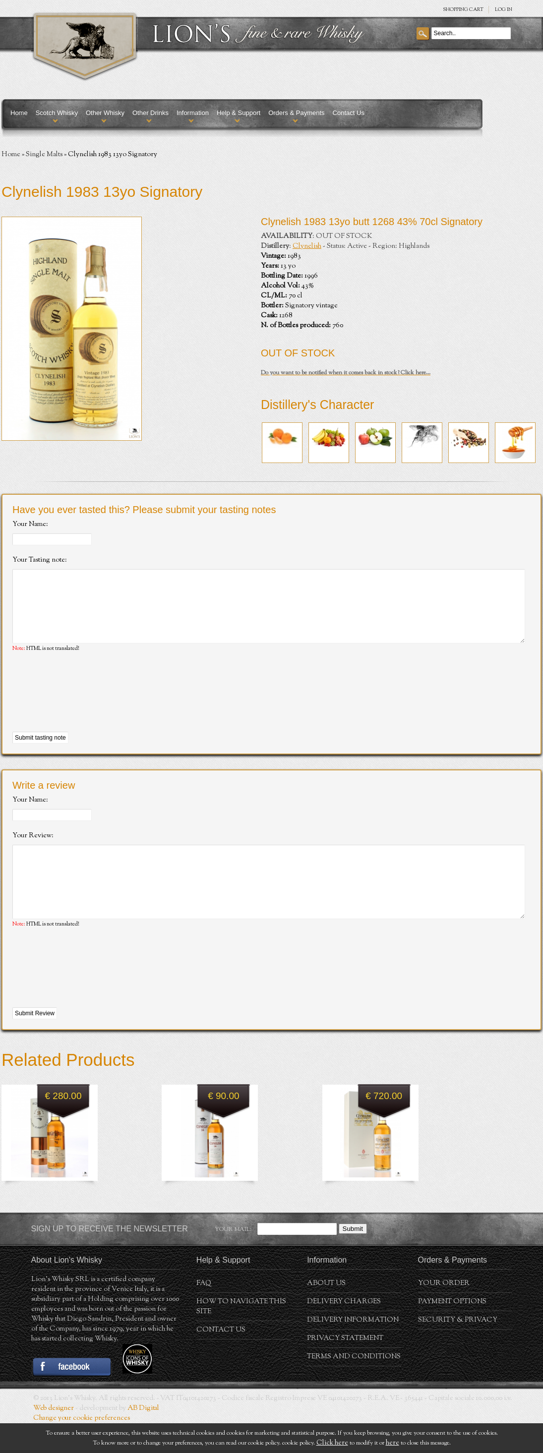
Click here (332, 1443)
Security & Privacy (457, 1350)
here (392, 1443)
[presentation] (87, 707)
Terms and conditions (354, 1387)
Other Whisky (105, 112)
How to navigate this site (241, 1336)
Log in (503, 9)
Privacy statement (345, 1368)
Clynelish (307, 246)
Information (193, 112)
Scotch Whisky (57, 112)
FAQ (203, 1313)
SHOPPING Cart (463, 9)
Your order (444, 1313)
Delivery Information (353, 1350)
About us (326, 1313)
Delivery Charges (344, 1332)
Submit (353, 1258)
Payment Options (452, 1332)
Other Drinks (150, 112)
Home (19, 112)
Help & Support (238, 112)
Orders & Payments (296, 112)
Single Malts (44, 155)
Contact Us (348, 112)
